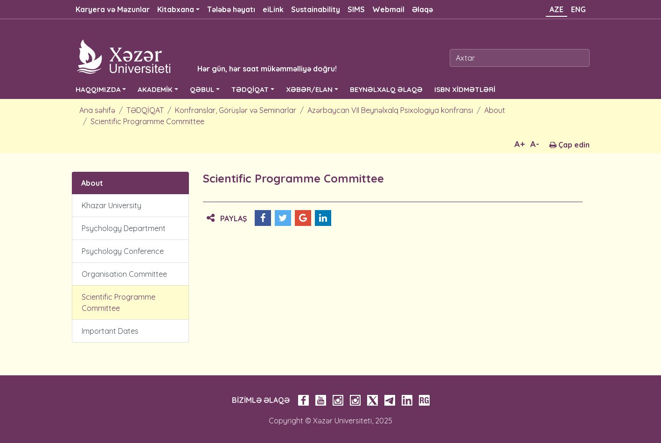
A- (534, 144)
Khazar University (111, 205)
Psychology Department (124, 228)
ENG (578, 9)
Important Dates (110, 331)
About (494, 110)
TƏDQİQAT (250, 89)
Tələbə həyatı (231, 9)
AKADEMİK (155, 89)
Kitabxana (175, 9)
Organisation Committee (124, 274)
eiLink (273, 9)
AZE (557, 9)
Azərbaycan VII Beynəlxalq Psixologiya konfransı (390, 110)
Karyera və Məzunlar (113, 9)
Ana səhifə (97, 110)
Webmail (388, 9)
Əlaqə (422, 9)
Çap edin (570, 144)
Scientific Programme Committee (147, 121)
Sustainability (315, 9)
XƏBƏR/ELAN (309, 89)
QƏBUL (202, 89)
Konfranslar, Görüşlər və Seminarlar (235, 110)
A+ (520, 144)
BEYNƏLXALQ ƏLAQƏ (386, 89)
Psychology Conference (123, 251)
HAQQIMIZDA (98, 89)
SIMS (356, 9)
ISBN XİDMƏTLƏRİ (464, 89)
